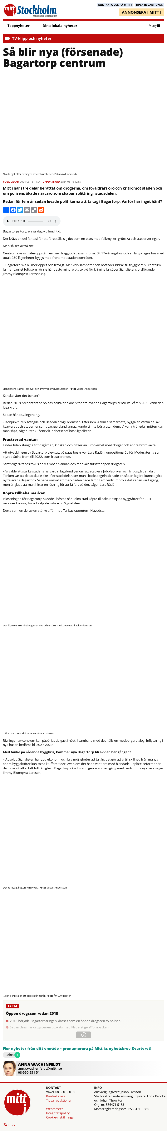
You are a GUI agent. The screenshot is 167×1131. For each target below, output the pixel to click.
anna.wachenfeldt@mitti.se (40, 1068)
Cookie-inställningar (60, 1117)
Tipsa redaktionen (59, 1100)
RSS (9, 1125)
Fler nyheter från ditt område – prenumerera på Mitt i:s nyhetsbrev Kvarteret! (77, 1048)
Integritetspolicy (58, 1113)
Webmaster (54, 1109)
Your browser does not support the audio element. (32, 221)
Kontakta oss (55, 1096)
